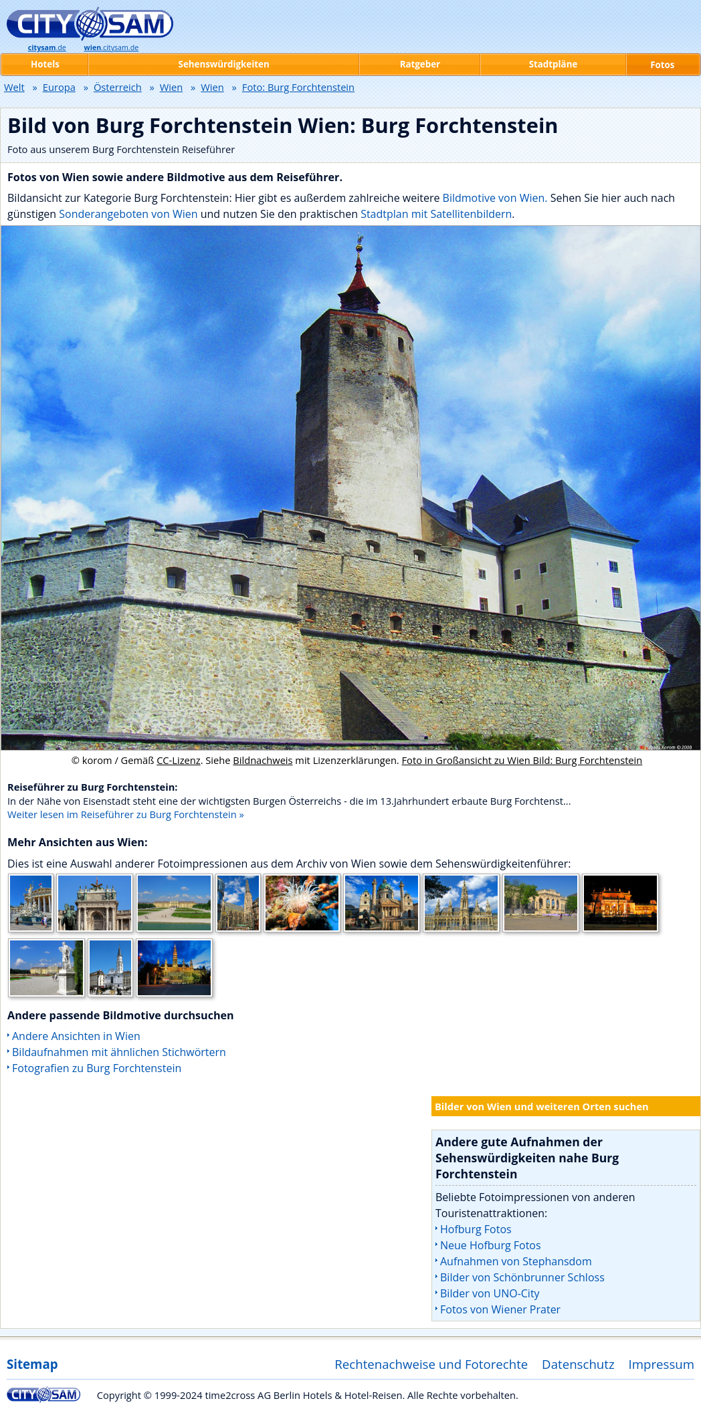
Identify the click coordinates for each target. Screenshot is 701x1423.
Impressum (662, 1363)
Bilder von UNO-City (490, 1293)
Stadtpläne (553, 64)
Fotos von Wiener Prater (500, 1309)
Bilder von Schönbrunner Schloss (522, 1277)
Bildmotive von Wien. (495, 197)
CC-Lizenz (179, 760)
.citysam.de (111, 47)
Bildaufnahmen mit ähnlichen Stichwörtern (119, 1052)
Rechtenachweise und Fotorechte (431, 1363)
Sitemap (32, 1363)
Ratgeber (420, 64)
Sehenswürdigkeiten (224, 64)
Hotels (45, 64)
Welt (14, 87)
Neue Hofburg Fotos (490, 1245)
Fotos (662, 65)
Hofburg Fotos (476, 1229)
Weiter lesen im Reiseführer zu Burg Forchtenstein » (125, 814)
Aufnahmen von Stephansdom (516, 1261)
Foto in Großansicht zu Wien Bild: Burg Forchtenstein (522, 760)
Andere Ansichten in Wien (76, 1036)
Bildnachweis (262, 760)
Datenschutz (578, 1363)
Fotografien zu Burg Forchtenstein (96, 1068)
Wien (171, 87)
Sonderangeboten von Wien (128, 214)
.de (47, 47)
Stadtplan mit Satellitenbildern (436, 214)
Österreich (118, 87)
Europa (59, 87)
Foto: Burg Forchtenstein (298, 87)
